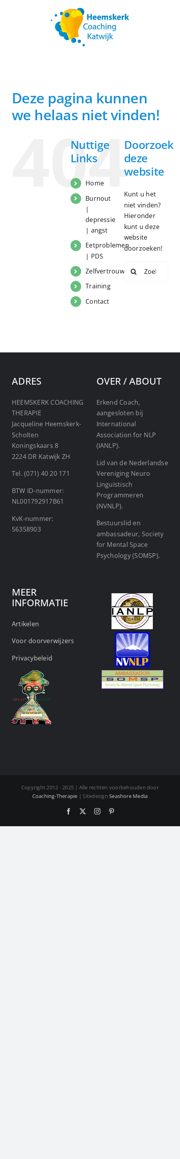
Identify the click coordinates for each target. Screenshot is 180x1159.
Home (94, 183)
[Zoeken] (134, 271)
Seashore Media (128, 796)
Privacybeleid (32, 658)
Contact (97, 301)
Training (98, 286)
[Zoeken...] (146, 271)
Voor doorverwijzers (43, 640)
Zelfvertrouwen (108, 271)
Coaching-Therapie (55, 796)
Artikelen (25, 624)
